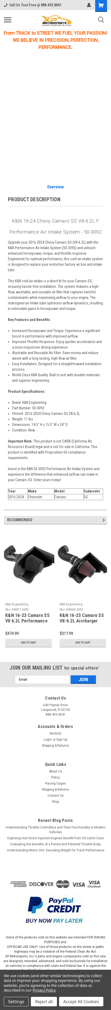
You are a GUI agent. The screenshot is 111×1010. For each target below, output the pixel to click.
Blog (55, 801)
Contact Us (55, 795)
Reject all (44, 1001)
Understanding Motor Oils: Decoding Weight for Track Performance (55, 850)
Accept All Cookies (81, 1001)
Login (48, 739)
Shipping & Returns (55, 745)
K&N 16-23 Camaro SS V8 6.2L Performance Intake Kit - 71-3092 (27, 620)
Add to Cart (28, 642)
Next (105, 520)
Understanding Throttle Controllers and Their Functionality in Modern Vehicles (55, 830)
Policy (55, 777)
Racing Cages (55, 783)
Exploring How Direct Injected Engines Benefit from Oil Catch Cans (55, 838)
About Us (55, 771)
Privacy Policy (44, 990)
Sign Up (61, 739)
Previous (97, 520)
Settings (16, 1001)
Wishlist (55, 733)
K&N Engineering (16, 604)
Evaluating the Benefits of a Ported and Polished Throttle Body (55, 844)
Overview (55, 186)
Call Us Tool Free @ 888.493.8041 (32, 5)
